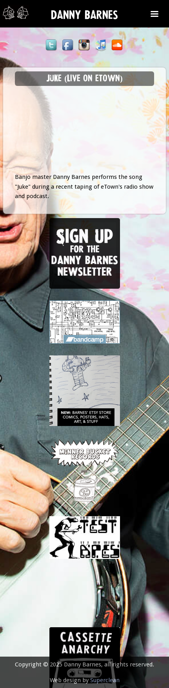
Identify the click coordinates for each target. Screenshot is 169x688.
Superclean (105, 680)
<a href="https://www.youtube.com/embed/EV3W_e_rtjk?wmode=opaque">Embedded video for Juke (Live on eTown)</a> (84, 133)
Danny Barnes (84, 17)
